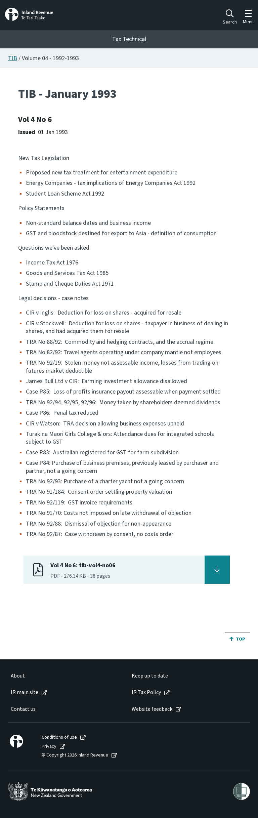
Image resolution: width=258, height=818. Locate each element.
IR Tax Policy (146, 692)
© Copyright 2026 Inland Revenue (75, 755)
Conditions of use (59, 737)
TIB (12, 58)
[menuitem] (64, 676)
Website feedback (152, 709)
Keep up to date (150, 676)
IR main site (24, 692)
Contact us (23, 709)
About (18, 676)
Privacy (49, 746)
